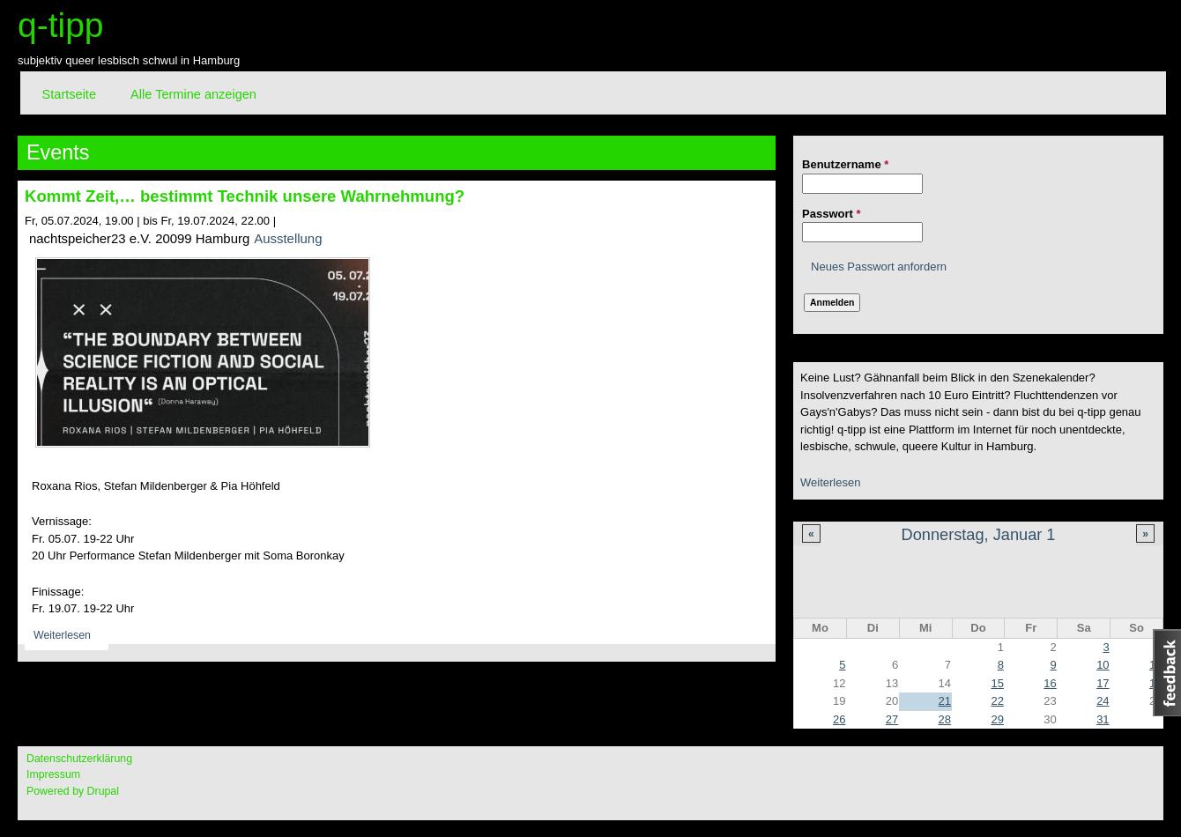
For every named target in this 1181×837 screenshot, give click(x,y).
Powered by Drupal (72, 791)
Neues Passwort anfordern (879, 266)
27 (892, 719)
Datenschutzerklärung (79, 758)
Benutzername (845, 164)
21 (945, 700)
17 (1102, 683)
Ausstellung (288, 238)
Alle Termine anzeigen (193, 94)
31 (1102, 719)
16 (1050, 683)
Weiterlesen (830, 482)
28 (945, 719)
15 (997, 683)
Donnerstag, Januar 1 (979, 535)
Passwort (831, 213)
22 (997, 700)
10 (1102, 664)
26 (839, 719)
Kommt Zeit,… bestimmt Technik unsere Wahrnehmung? (244, 196)
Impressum (53, 774)
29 (997, 719)
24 (1102, 700)
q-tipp (61, 25)
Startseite (69, 94)
